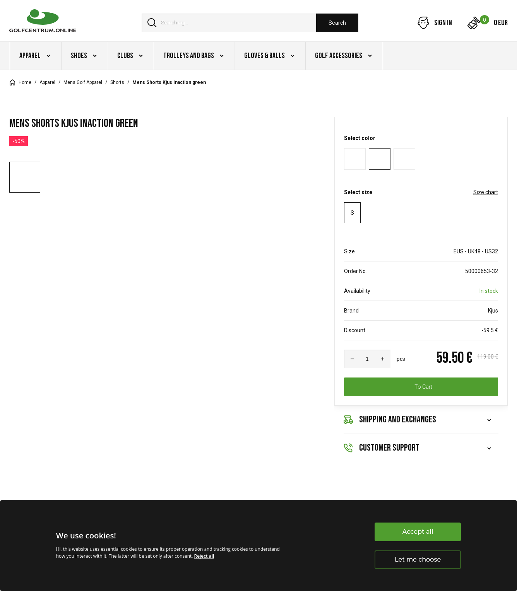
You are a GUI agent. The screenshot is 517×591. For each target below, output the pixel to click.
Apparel (47, 82)
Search (337, 23)
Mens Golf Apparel (82, 82)
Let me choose (418, 559)
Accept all (417, 531)
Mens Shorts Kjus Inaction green (169, 82)
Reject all (204, 556)
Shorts (117, 82)
